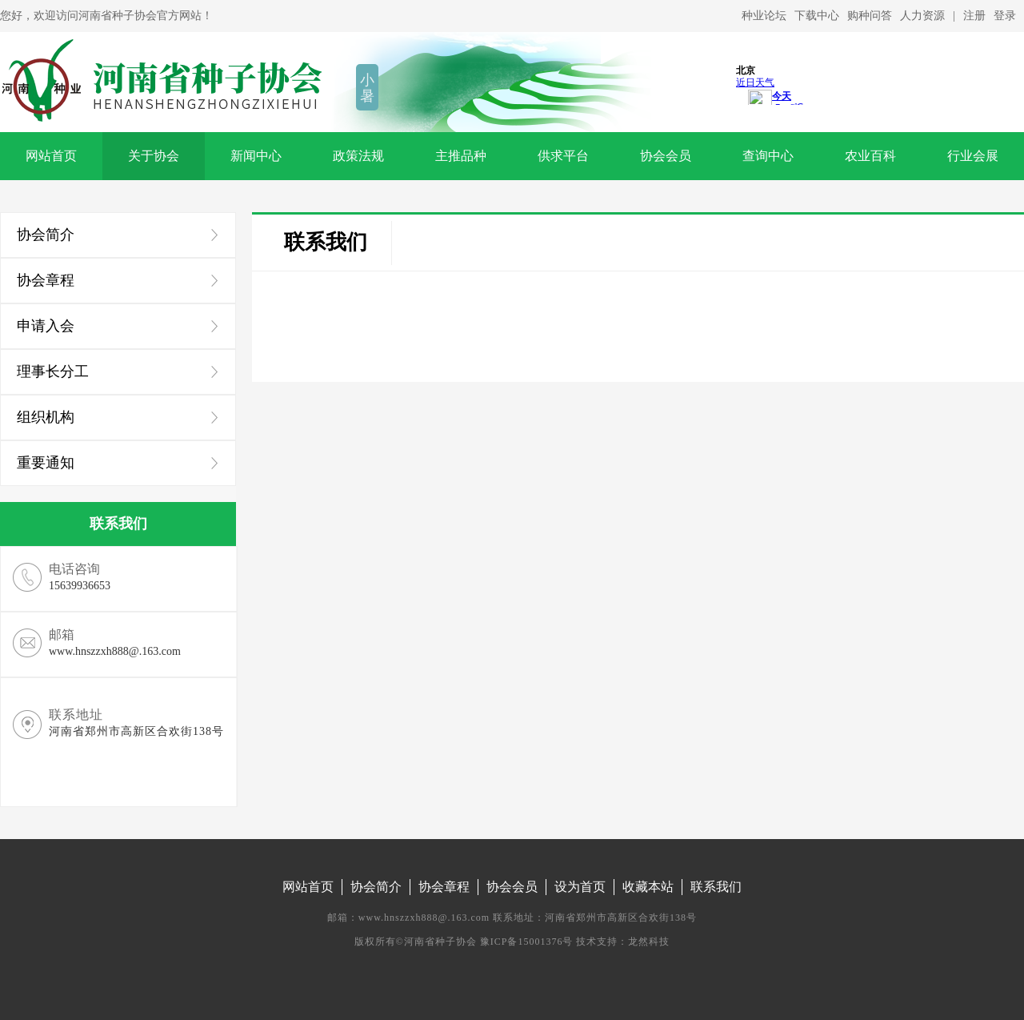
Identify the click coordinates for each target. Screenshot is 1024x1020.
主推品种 (460, 156)
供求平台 (563, 156)
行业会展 (972, 156)
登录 (1005, 16)
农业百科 (870, 156)
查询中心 (768, 156)
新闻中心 (256, 156)
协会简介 (376, 887)
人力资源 (922, 16)
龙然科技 (649, 941)
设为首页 (580, 887)
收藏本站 (648, 887)
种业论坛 (764, 16)
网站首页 (51, 156)
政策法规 (358, 156)
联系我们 (325, 242)
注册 (974, 16)
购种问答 (869, 16)
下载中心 (816, 16)
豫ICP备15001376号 (527, 941)
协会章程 (444, 887)
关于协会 (153, 156)
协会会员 (665, 156)
